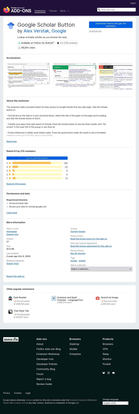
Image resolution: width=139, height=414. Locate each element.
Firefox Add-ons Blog (48, 349)
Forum (39, 374)
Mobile (73, 349)
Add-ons (41, 339)
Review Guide (44, 384)
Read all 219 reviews (16, 184)
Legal (28, 393)
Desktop (74, 344)
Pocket (107, 364)
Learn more (12, 213)
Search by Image (109, 297)
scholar (82, 261)
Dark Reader (20, 297)
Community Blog (45, 369)
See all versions (77, 253)
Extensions (40, 10)
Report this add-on (15, 276)
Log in (133, 3)
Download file (95, 31)
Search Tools (13, 263)
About (39, 344)
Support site (12, 234)
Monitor (107, 359)
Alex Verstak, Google (45, 31)
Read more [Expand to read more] (12, 141)
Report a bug (43, 379)
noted (28, 400)
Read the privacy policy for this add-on (88, 239)
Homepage (12, 231)
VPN (105, 349)
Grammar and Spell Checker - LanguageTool (70, 298)
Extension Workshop (47, 354)
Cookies (17, 393)
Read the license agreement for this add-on (91, 246)
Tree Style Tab (21, 311)
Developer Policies (46, 364)
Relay (106, 354)
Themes (53, 10)
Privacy (6, 393)
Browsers (108, 344)
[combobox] (116, 9)
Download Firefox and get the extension (111, 24)
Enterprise (75, 354)
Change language (111, 399)
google (73, 261)
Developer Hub (44, 359)
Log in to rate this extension (37, 158)
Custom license (77, 231)
